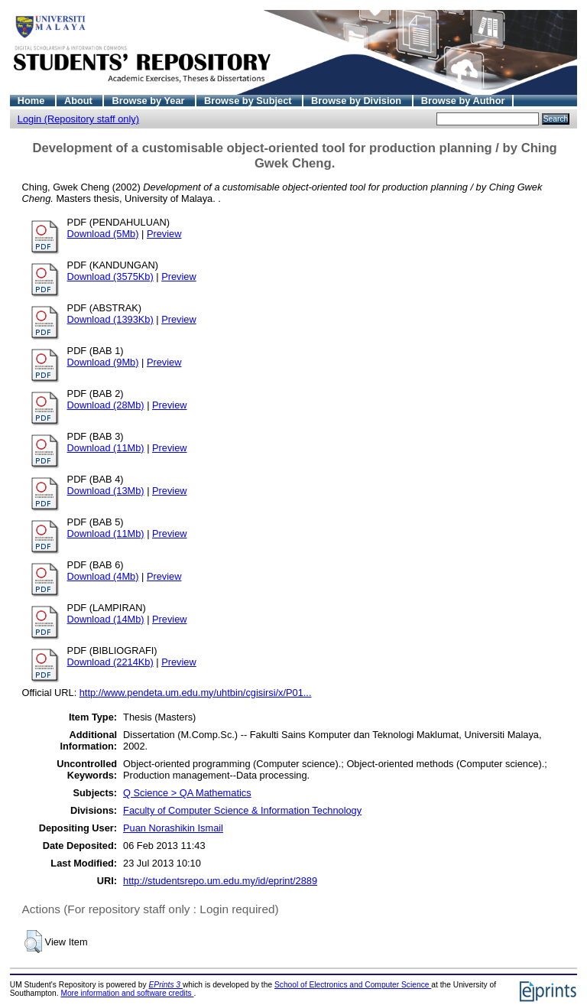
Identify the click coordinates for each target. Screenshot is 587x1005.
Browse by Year (149, 100)
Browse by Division (357, 100)
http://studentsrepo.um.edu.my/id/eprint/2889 (220, 880)
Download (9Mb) (103, 362)
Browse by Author (463, 100)
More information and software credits (126, 993)
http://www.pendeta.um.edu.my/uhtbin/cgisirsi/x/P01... (195, 692)
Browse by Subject (249, 100)
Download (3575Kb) (110, 276)
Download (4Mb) (103, 576)
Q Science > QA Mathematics (187, 792)
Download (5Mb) (103, 233)
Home (32, 100)
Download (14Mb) (105, 619)
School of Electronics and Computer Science (352, 985)
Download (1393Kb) (110, 319)
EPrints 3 (166, 985)
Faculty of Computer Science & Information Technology (242, 810)
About (80, 100)
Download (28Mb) (105, 405)
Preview (164, 233)
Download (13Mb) (105, 490)
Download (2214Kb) (110, 662)
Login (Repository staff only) (78, 119)
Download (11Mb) (105, 448)
